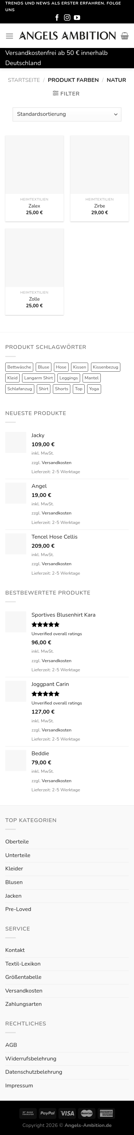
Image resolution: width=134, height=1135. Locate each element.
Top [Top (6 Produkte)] (78, 389)
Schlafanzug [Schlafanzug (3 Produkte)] (19, 389)
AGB (11, 1045)
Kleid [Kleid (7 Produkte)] (12, 378)
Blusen (14, 882)
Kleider (14, 869)
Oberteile (17, 842)
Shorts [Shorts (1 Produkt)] (61, 389)
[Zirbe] (99, 164)
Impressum (19, 1086)
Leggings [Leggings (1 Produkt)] (68, 378)
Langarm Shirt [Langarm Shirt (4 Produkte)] (38, 378)
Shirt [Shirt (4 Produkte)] (44, 389)
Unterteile (17, 855)
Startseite (24, 80)
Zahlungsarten (23, 1004)
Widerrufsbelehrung (30, 1059)
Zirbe (99, 206)
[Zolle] (34, 258)
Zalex (34, 206)
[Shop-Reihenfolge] (67, 114)
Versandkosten (56, 463)
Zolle (34, 299)
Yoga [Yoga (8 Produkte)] (94, 389)
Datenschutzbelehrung (33, 1072)
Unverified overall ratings (56, 634)
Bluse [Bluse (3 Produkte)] (43, 367)
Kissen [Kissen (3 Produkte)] (79, 367)
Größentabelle (23, 977)
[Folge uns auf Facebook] (57, 18)
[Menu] (9, 35)
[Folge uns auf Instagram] (67, 18)
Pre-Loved (18, 909)
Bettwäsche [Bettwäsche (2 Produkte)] (19, 367)
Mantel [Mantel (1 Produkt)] (92, 378)
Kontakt (14, 950)
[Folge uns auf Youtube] (77, 18)
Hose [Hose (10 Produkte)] (61, 367)
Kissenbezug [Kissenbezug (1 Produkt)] (105, 367)
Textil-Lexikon (23, 964)
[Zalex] (34, 164)
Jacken (13, 896)
